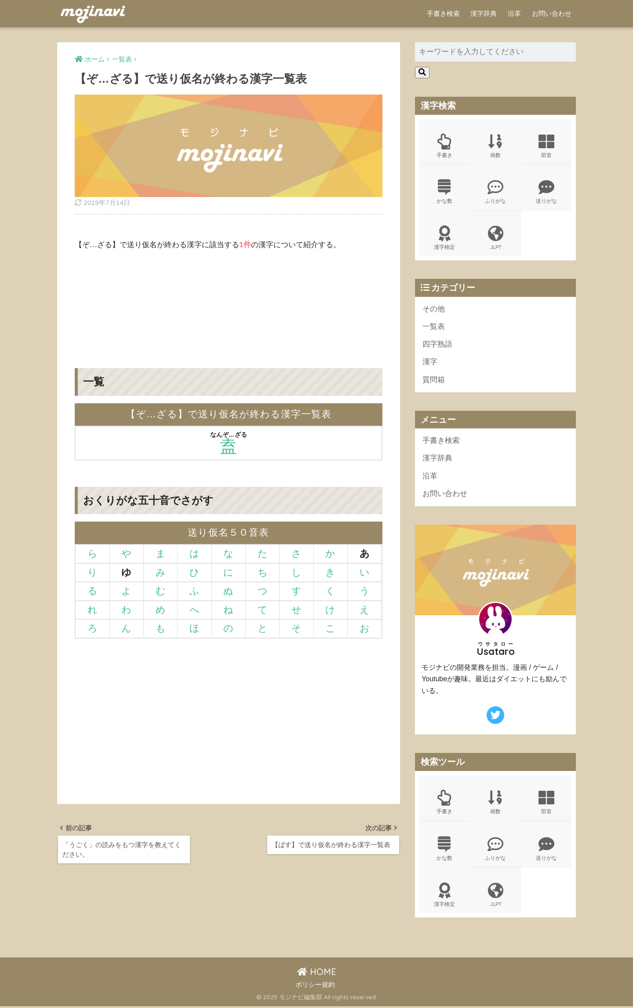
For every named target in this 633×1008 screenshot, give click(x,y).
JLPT (495, 238)
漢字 (429, 363)
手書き (444, 146)
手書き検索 (443, 13)
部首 (546, 146)
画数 (495, 146)
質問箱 (433, 380)
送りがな (546, 192)
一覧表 (433, 327)
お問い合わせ (551, 13)
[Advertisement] (228, 302)
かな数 (444, 192)
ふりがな (495, 192)
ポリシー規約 (315, 986)
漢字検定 (444, 238)
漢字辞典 (483, 13)
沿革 (514, 13)
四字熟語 (437, 345)
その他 (433, 309)
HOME (316, 973)
